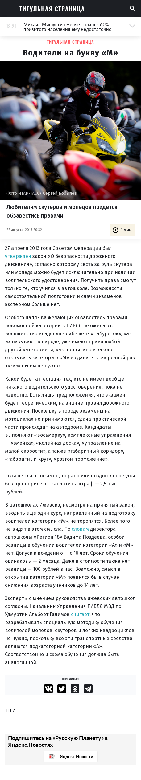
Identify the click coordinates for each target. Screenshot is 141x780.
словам (80, 529)
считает (80, 614)
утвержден (18, 256)
